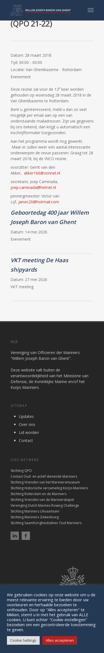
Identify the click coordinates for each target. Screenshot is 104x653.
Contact (26, 440)
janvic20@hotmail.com (38, 201)
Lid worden (29, 432)
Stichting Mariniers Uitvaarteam (35, 511)
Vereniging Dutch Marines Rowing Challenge (45, 505)
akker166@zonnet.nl (42, 173)
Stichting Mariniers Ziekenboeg (35, 517)
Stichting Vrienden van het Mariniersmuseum (45, 482)
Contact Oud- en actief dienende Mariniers (44, 476)
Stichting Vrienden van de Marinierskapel (42, 499)
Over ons (27, 424)
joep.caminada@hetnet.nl (33, 187)
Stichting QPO (21, 470)
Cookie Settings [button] (23, 640)
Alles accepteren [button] (60, 640)
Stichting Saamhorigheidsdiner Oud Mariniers (46, 523)
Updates (26, 416)
